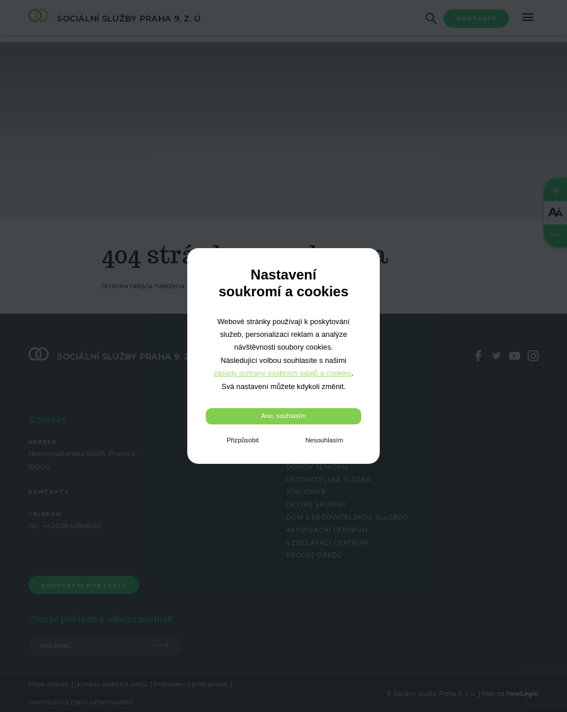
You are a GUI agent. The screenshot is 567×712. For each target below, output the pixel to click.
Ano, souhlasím (283, 415)
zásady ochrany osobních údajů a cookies (282, 373)
